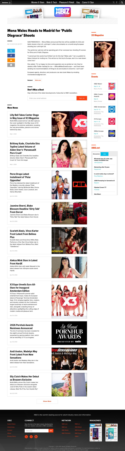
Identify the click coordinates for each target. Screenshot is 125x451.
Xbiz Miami (97, 194)
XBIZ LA (77, 424)
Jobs (104, 154)
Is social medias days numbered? (104, 174)
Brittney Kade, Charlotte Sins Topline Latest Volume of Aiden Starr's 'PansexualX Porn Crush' (25, 148)
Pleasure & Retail (66, 2)
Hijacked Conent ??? (100, 187)
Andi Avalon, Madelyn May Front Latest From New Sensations (23, 354)
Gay (78, 2)
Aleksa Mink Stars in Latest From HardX (23, 261)
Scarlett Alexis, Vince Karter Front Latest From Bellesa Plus (24, 234)
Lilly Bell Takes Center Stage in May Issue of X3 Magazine (24, 116)
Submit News (11, 424)
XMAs (76, 436)
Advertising (10, 427)
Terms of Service (80, 450)
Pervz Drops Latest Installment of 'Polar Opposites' (20, 177)
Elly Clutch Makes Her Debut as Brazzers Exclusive (24, 378)
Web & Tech (52, 2)
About (9, 433)
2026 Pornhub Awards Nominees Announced (21, 326)
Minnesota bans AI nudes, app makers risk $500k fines (103, 159)
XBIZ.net (95, 148)
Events (94, 76)
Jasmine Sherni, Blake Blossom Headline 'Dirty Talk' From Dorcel (25, 209)
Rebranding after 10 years (101, 167)
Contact (9, 430)
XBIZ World (65, 430)
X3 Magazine (97, 35)
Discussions (96, 154)
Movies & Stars (37, 2)
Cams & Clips (88, 2)
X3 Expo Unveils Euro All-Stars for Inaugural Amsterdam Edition (23, 288)
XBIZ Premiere (66, 433)
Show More (47, 401)
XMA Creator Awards (98, 95)
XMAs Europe (98, 131)
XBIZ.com (65, 424)
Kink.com (38, 80)
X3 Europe (97, 119)
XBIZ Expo (78, 433)
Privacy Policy (11, 436)
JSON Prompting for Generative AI (104, 181)
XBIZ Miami (98, 84)
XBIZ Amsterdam (100, 107)
